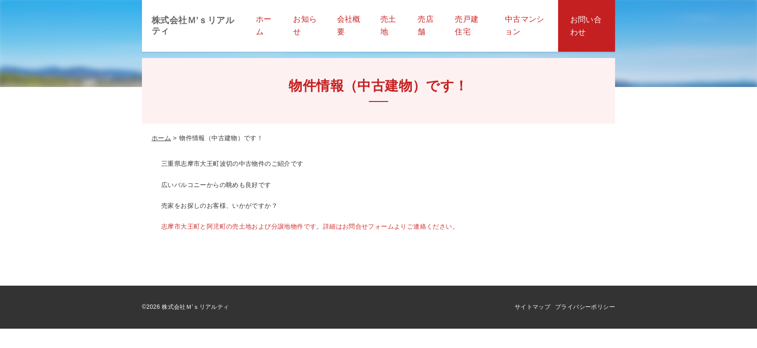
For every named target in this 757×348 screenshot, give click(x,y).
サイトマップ (532, 307)
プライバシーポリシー (585, 307)
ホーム (161, 138)
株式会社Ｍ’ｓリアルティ (193, 25)
